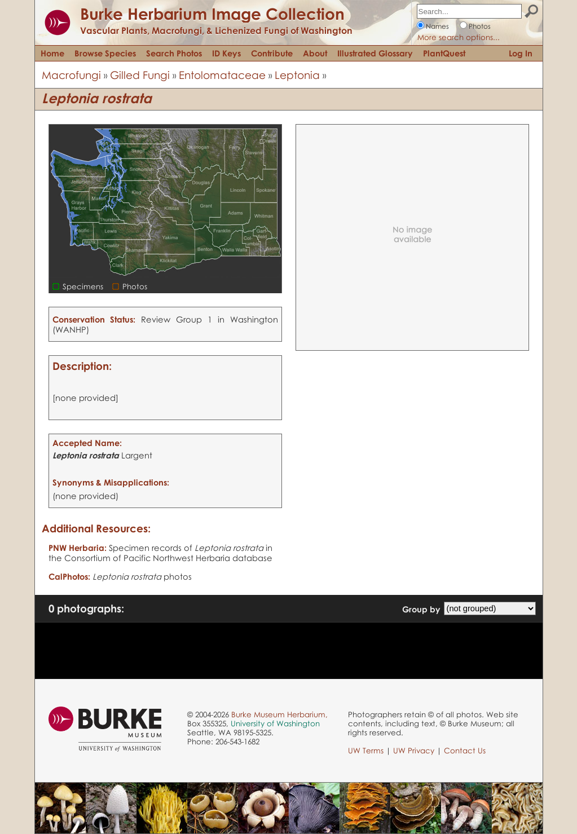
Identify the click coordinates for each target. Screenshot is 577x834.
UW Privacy (413, 750)
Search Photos (174, 53)
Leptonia (297, 74)
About (315, 53)
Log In (520, 53)
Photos (480, 26)
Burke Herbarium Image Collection (212, 13)
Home (52, 53)
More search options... (458, 37)
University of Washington (275, 723)
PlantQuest (444, 53)
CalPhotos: (69, 576)
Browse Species (105, 53)
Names (437, 26)
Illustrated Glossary (375, 53)
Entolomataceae (222, 74)
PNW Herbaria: (78, 547)
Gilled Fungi (140, 74)
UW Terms (366, 750)
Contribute (272, 53)
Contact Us (465, 750)
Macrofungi (71, 74)
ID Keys (226, 53)
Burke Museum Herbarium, (279, 714)
